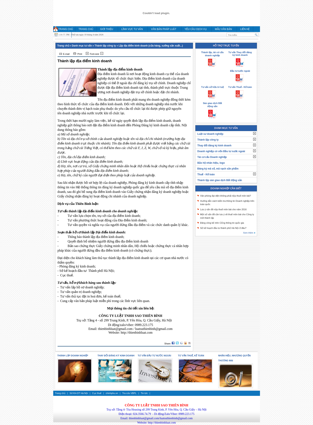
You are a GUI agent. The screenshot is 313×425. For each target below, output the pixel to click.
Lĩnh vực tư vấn (132, 29)
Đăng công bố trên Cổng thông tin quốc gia (222, 223)
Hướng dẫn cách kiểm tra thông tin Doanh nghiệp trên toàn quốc (227, 203)
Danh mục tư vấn (82, 45)
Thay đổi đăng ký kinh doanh (214, 145)
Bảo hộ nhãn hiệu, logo (211, 162)
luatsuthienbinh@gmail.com (153, 329)
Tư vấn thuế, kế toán (191, 355)
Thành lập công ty (105, 45)
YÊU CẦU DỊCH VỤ (196, 29)
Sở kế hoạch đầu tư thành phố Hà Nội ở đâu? (223, 228)
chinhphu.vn (112, 393)
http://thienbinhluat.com (136, 332)
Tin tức (144, 393)
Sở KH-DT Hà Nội (79, 393)
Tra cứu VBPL (129, 393)
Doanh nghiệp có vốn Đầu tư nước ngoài (221, 151)
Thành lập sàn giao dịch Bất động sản (219, 180)
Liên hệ (245, 29)
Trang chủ (65, 29)
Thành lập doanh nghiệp (72, 355)
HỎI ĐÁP (62, 34)
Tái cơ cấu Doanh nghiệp (212, 157)
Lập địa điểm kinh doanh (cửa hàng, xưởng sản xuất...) (151, 45)
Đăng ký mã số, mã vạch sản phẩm (218, 168)
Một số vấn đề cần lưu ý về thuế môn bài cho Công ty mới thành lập (227, 216)
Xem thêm (248, 233)
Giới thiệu (106, 29)
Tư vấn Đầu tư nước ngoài (154, 355)
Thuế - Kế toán (206, 174)
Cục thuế (97, 393)
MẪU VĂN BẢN (223, 29)
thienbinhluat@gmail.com (115, 329)
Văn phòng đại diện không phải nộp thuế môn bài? (225, 196)
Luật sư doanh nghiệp (210, 134)
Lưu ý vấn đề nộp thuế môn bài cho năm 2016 (223, 209)
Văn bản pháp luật (163, 29)
